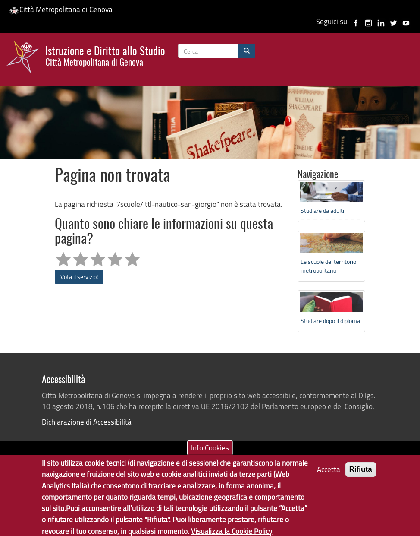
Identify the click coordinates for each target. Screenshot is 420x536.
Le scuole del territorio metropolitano (328, 265)
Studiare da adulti (322, 210)
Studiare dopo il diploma (330, 321)
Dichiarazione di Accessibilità (87, 422)
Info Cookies (210, 453)
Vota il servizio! (79, 277)
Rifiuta (360, 474)
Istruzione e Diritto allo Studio (105, 55)
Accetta (328, 474)
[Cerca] (246, 51)
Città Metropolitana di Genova (61, 9)
